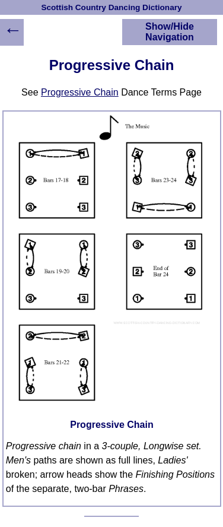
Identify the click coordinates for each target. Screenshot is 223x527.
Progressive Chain (80, 92)
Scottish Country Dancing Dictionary (111, 7)
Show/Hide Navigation (169, 31)
